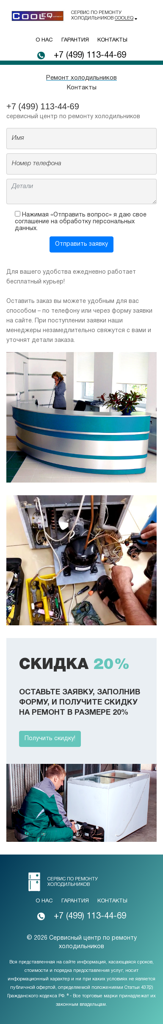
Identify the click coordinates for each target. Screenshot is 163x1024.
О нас (44, 40)
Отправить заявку (81, 244)
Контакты (112, 40)
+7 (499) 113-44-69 (90, 55)
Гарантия (75, 40)
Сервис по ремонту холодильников (102, 16)
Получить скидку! (50, 738)
